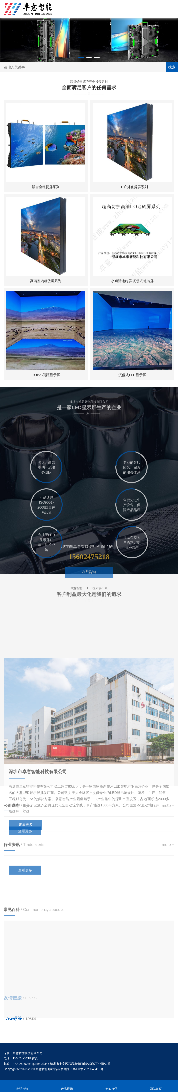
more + (168, 814)
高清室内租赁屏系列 (45, 286)
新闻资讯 (111, 1086)
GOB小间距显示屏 (45, 380)
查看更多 (25, 840)
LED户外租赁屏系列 (132, 192)
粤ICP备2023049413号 (88, 1069)
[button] (81, 57)
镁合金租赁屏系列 (46, 192)
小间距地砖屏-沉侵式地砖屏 (132, 286)
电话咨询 (22, 1086)
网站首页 (156, 1086)
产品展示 (66, 1086)
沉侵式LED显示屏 (132, 380)
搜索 (171, 67)
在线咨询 (89, 583)
